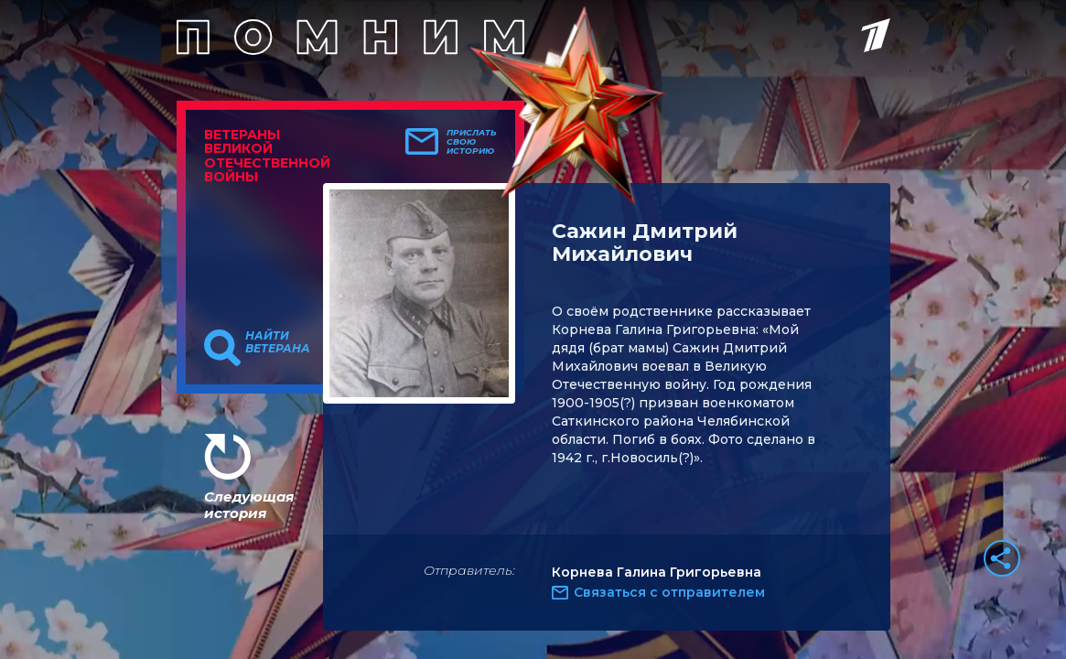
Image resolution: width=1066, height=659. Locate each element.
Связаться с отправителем (669, 592)
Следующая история (249, 505)
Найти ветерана (277, 342)
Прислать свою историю (472, 142)
